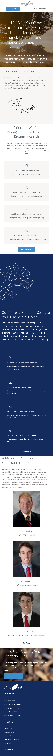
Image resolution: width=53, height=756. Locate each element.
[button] (13, 9)
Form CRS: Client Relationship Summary (20, 731)
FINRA (24, 707)
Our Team (26, 643)
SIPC (28, 707)
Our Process (26, 452)
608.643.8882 (40, 9)
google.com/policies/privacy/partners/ (27, 742)
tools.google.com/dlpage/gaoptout (15, 746)
